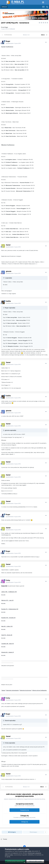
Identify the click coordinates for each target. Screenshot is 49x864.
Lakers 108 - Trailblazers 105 (9, 591)
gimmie (8, 271)
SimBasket (12, 29)
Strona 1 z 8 (26, 34)
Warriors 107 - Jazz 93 (7, 600)
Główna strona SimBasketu (39, 690)
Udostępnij (12, 832)
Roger (6, 27)
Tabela (3, 690)
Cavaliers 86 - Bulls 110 (7, 643)
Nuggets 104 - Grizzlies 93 (8, 617)
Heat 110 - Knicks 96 (6, 635)
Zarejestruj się (24, 810)
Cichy (8, 580)
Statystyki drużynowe (25, 690)
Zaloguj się (24, 821)
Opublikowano (13, 43)
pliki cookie (28, 851)
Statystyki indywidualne (12, 690)
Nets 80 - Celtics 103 (7, 626)
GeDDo (8, 301)
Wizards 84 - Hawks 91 (7, 652)
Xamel (8, 245)
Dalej (43, 34)
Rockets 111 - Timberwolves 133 (9, 609)
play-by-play (3, 594)
